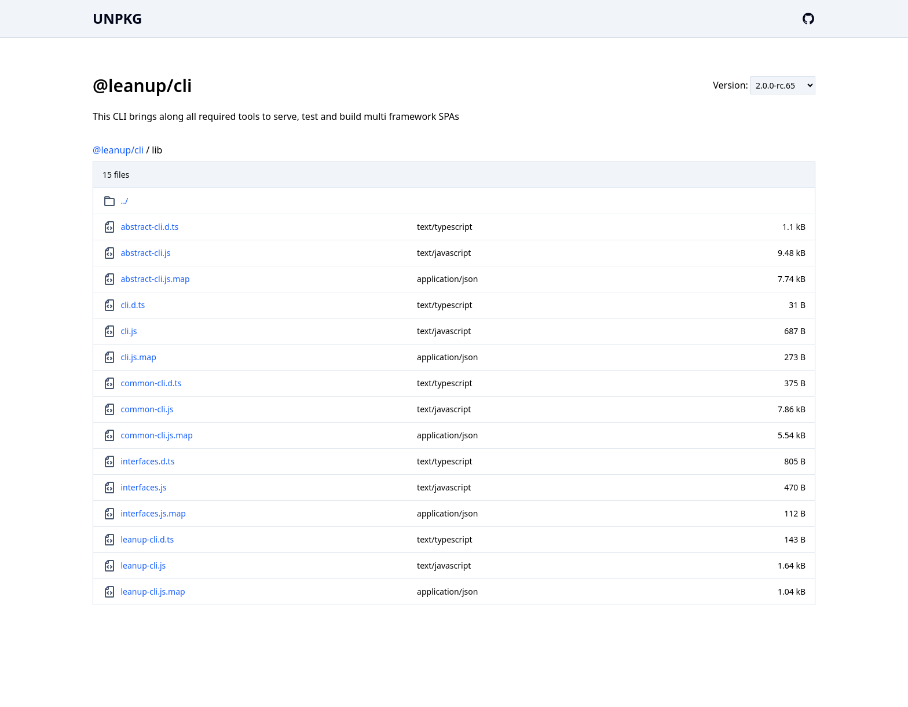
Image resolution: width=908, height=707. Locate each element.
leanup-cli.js (143, 565)
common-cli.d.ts (151, 383)
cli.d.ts (133, 304)
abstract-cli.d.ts (150, 226)
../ (125, 200)
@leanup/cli (118, 150)
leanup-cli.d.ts (147, 539)
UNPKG (117, 18)
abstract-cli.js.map (155, 278)
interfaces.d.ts (148, 461)
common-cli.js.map (157, 435)
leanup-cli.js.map (153, 591)
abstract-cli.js (146, 252)
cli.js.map (138, 356)
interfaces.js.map (153, 513)
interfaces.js (144, 487)
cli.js (129, 330)
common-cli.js (147, 409)
